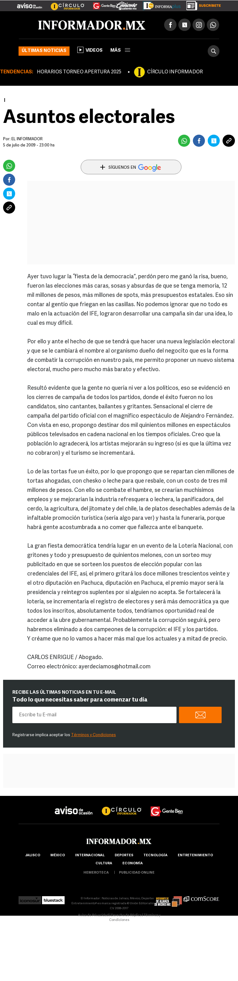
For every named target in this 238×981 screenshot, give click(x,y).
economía (132, 863)
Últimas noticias (44, 51)
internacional (89, 855)
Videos (90, 50)
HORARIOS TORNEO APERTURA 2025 (79, 72)
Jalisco (32, 855)
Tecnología (155, 855)
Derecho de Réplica (126, 915)
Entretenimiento (195, 855)
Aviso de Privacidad (93, 915)
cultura (104, 863)
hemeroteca (96, 873)
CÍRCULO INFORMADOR (175, 72)
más (120, 50)
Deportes (124, 855)
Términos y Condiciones (93, 735)
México (57, 855)
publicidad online (137, 873)
